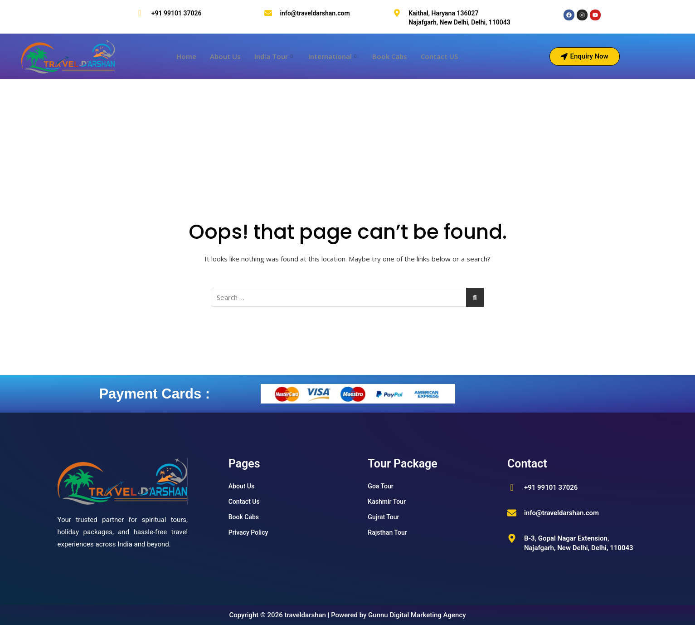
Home (186, 56)
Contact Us (244, 501)
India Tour (274, 56)
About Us (225, 56)
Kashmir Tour (387, 501)
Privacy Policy (248, 532)
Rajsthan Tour (387, 532)
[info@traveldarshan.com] (268, 13)
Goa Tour (380, 486)
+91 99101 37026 (176, 13)
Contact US (439, 56)
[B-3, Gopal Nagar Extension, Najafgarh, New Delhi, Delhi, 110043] (511, 538)
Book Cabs (389, 56)
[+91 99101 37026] (140, 13)
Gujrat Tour (383, 517)
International (333, 56)
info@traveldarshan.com (315, 13)
